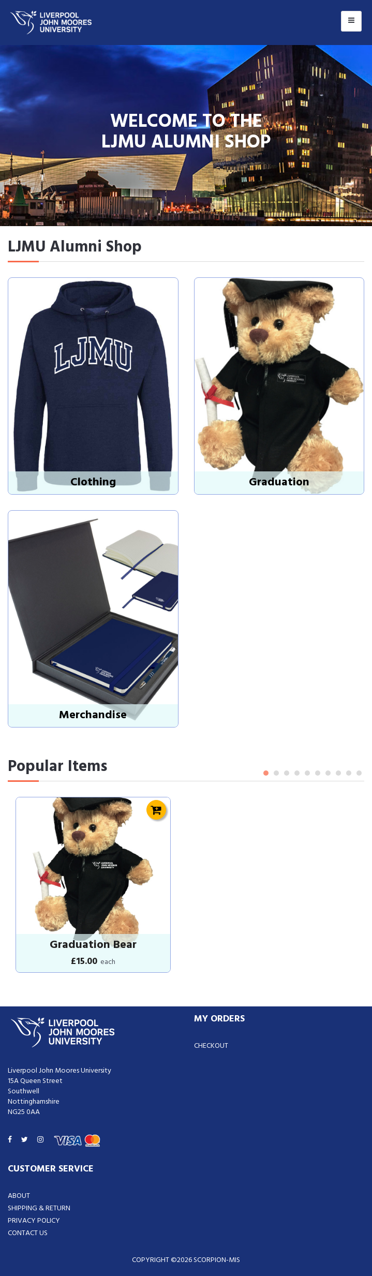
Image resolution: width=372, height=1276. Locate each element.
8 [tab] (338, 773)
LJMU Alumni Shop (75, 247)
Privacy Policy (34, 1221)
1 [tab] (266, 773)
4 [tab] (297, 773)
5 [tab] (307, 773)
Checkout (211, 1046)
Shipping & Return (39, 1208)
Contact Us (28, 1233)
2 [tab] (276, 773)
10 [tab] (359, 773)
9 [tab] (348, 773)
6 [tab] (317, 773)
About (19, 1196)
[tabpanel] (93, 885)
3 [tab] (286, 773)
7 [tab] (328, 773)
